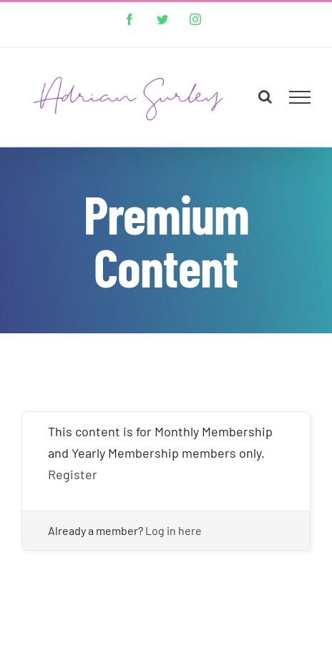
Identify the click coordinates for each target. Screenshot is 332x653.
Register (72, 474)
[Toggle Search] (265, 96)
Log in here (173, 530)
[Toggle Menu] (300, 97)
